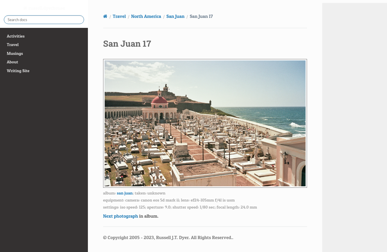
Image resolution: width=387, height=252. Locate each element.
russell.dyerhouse (46, 8)
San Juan (175, 16)
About (12, 62)
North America (146, 16)
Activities (16, 36)
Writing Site (18, 70)
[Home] (105, 16)
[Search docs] (44, 19)
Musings (15, 53)
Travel (12, 44)
